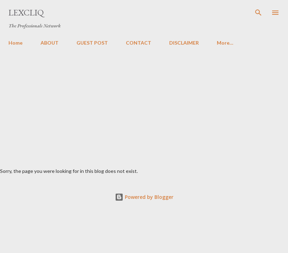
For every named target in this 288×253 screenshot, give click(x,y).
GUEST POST (92, 43)
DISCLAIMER (184, 43)
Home (15, 43)
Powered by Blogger (144, 197)
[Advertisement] (144, 104)
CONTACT (138, 43)
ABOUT (50, 43)
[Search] (258, 12)
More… (225, 43)
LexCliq (26, 12)
